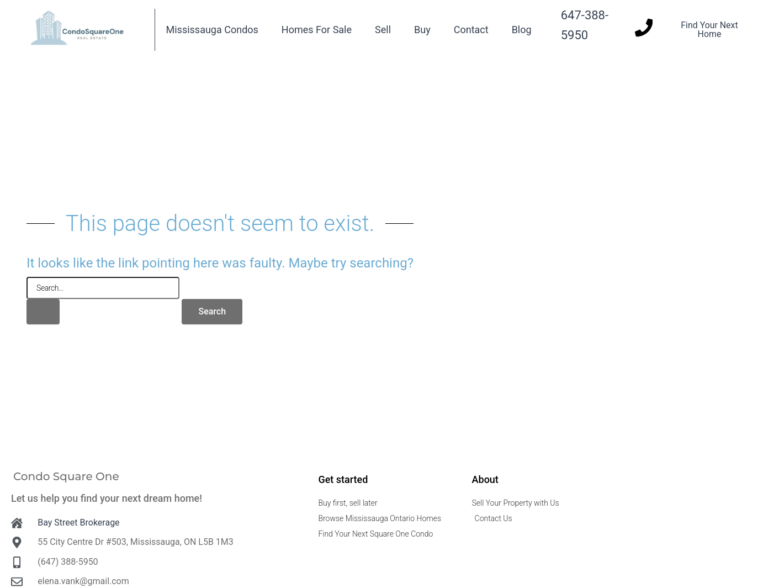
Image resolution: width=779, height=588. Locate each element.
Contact (471, 29)
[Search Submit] (43, 311)
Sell (383, 29)
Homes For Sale (317, 29)
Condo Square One (66, 476)
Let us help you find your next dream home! (106, 498)
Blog (522, 29)
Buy (422, 29)
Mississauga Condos (212, 29)
